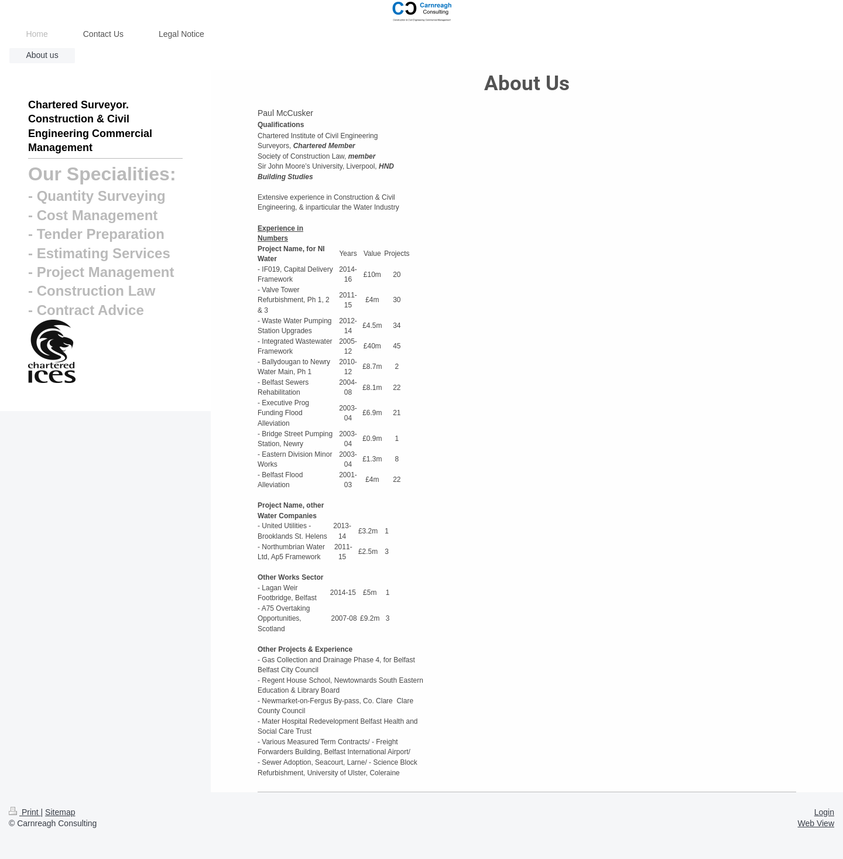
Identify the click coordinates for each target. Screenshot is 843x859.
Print (25, 812)
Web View (815, 823)
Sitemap (60, 812)
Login (824, 812)
